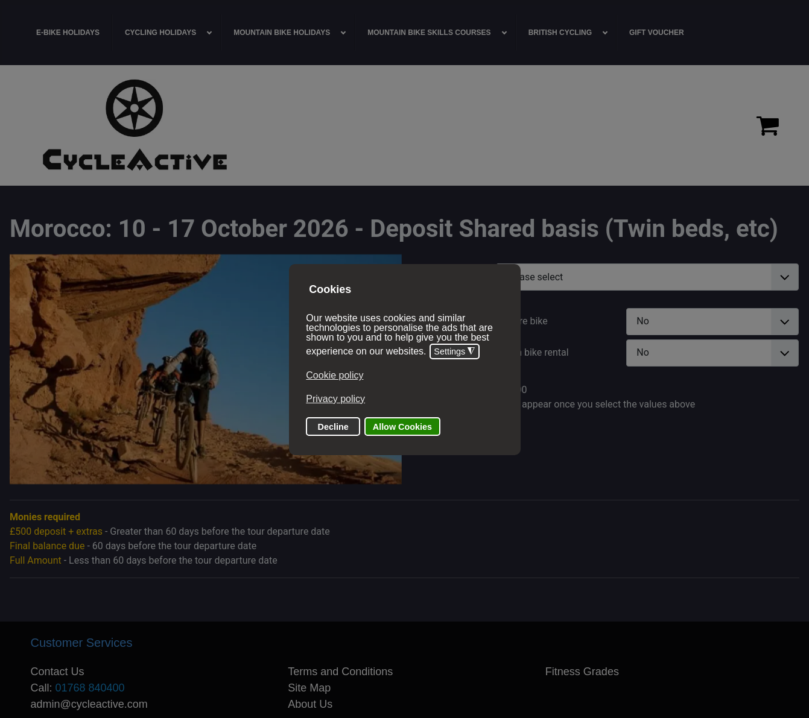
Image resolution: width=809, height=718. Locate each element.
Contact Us (57, 672)
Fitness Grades (582, 672)
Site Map (309, 688)
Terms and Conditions (340, 672)
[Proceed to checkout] (768, 125)
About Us (310, 704)
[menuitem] (68, 32)
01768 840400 (90, 688)
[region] (404, 125)
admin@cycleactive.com (89, 704)
